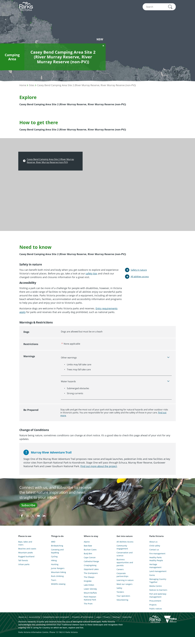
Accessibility (34, 617)
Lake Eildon (89, 585)
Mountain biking (58, 572)
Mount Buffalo (90, 592)
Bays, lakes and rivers (25, 543)
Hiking (54, 560)
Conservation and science (125, 554)
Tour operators (123, 596)
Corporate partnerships (122, 575)
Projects (153, 604)
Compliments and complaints (56, 617)
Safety (119, 588)
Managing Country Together (157, 580)
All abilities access (140, 276)
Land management (157, 571)
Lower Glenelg (90, 589)
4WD (53, 541)
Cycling (54, 556)
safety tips (91, 273)
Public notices (155, 608)
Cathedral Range (91, 561)
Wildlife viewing (58, 584)
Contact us (154, 549)
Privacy (22, 510)
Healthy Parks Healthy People (156, 559)
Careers (120, 569)
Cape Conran (90, 557)
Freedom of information (83, 617)
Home (22, 85)
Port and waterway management (157, 595)
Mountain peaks (25, 552)
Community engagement (122, 547)
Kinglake (88, 581)
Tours (53, 580)
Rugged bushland (26, 556)
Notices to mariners (158, 590)
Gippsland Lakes (91, 569)
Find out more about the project (98, 466)
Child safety (154, 545)
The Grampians (91, 573)
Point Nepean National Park (90, 598)
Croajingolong (90, 565)
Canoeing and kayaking (57, 551)
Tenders (120, 592)
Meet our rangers (124, 584)
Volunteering (122, 600)
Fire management (157, 553)
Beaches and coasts (27, 548)
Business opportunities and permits (125, 562)
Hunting (54, 564)
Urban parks (24, 564)
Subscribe (28, 505)
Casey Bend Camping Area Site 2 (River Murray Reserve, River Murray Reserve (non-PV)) (86, 85)
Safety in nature (139, 269)
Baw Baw (88, 545)
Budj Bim (88, 553)
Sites (31, 85)
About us (153, 541)
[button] (170, 7)
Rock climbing (57, 576)
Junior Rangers (57, 568)
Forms (152, 575)
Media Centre (155, 586)
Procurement (155, 600)
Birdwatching (57, 545)
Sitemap (116, 617)
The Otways (89, 577)
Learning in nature (125, 580)
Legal (98, 617)
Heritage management (155, 566)
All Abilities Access (125, 541)
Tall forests (23, 560)
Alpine (87, 541)
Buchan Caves (90, 549)
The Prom (88, 603)
